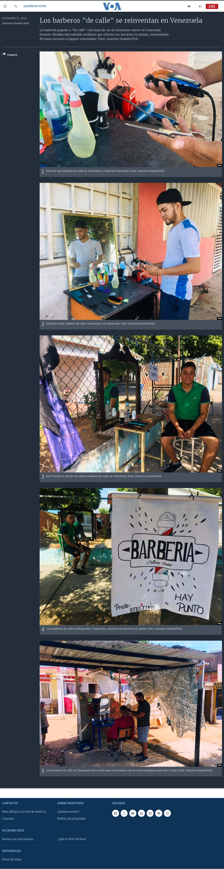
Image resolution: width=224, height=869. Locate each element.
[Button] (10, 55)
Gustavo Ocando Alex (15, 23)
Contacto (8, 818)
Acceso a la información (17, 839)
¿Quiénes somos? (68, 811)
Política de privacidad (71, 818)
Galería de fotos (35, 6)
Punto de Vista (11, 859)
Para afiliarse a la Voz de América (24, 811)
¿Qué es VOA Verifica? (72, 839)
